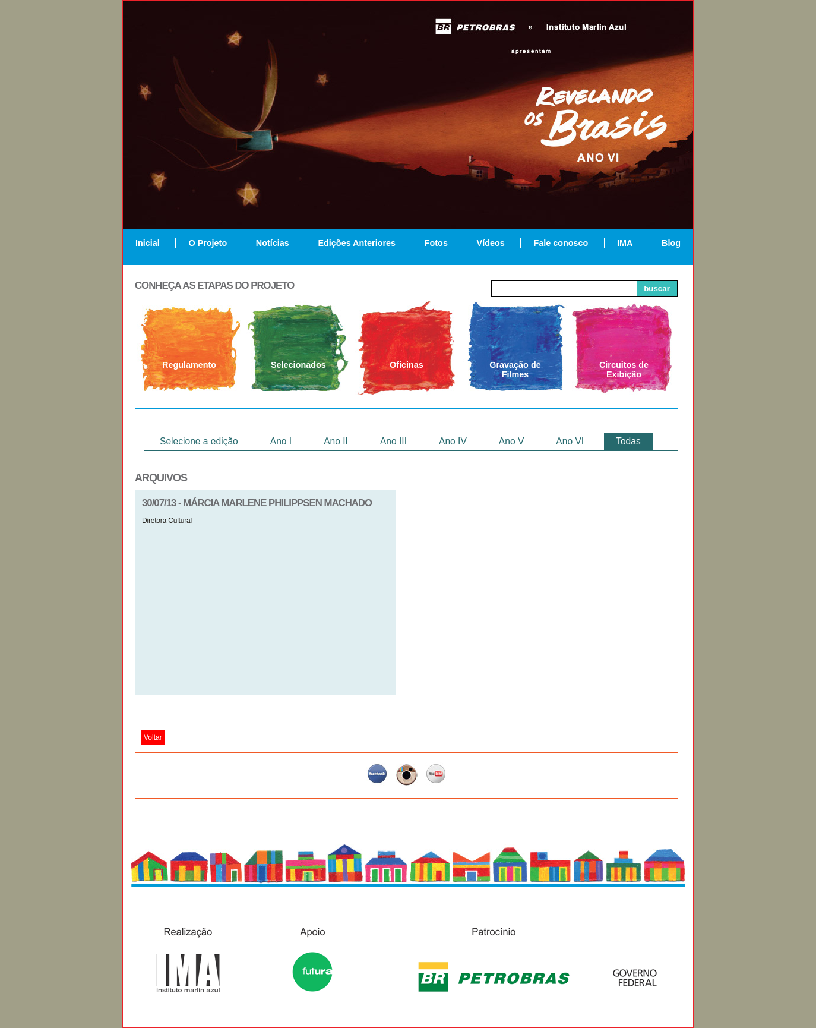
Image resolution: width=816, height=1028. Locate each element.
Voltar (153, 737)
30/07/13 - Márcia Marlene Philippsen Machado (257, 503)
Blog (671, 243)
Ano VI (570, 441)
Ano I (281, 441)
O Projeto (207, 243)
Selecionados (298, 365)
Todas (628, 441)
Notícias (272, 243)
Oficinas (406, 365)
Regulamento (189, 365)
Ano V (511, 441)
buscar (657, 288)
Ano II (336, 441)
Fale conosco (560, 243)
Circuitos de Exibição (624, 369)
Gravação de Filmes (514, 369)
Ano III (393, 441)
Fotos (436, 243)
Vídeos (491, 243)
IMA (624, 243)
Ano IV (453, 441)
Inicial (147, 243)
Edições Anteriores (357, 243)
